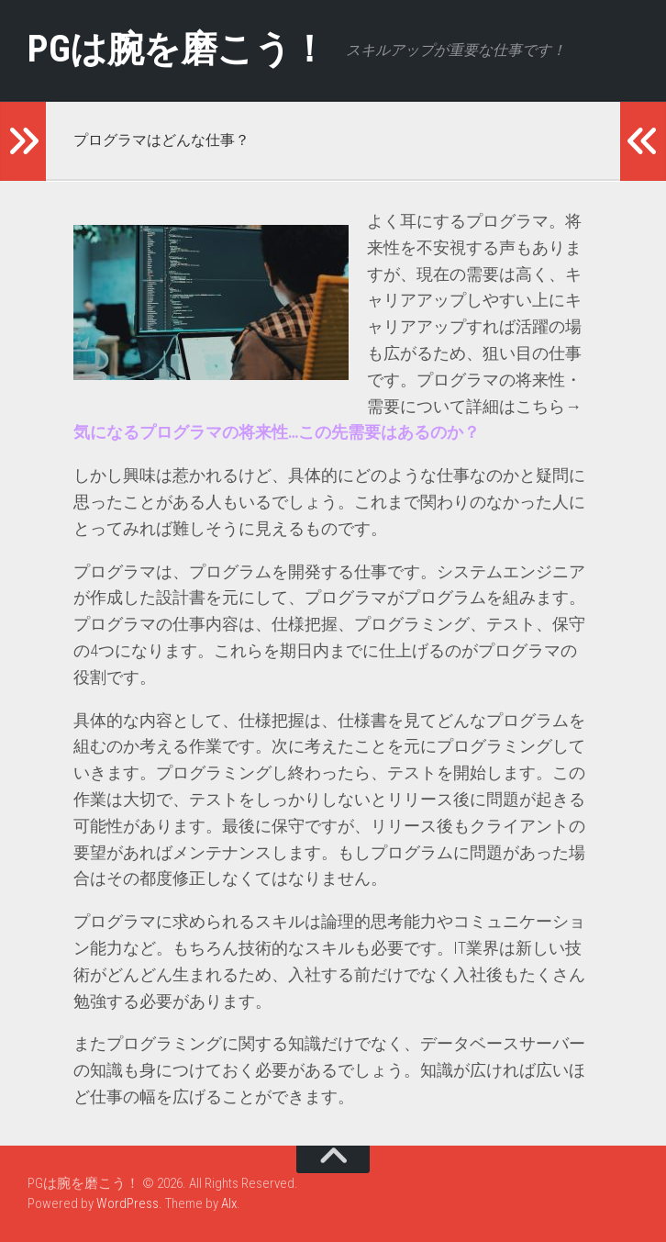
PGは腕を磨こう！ (184, 50)
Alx (229, 1203)
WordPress (127, 1203)
